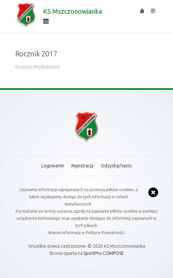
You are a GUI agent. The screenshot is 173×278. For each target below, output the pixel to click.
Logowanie (52, 165)
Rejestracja (82, 165)
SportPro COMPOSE (103, 253)
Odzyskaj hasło (116, 165)
